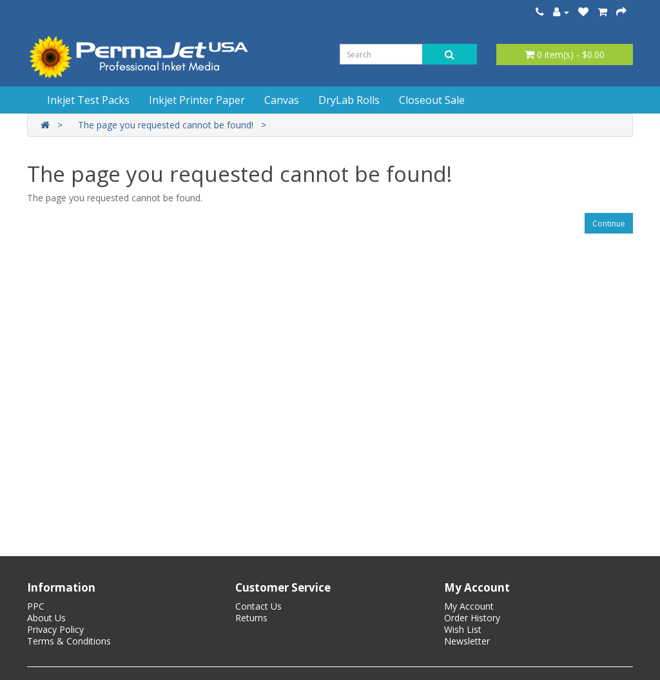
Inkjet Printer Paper (197, 100)
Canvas (281, 100)
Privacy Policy (55, 629)
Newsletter (467, 641)
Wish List (462, 629)
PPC (35, 606)
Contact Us (258, 606)
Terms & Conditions (69, 641)
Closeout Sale (432, 100)
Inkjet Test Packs (88, 100)
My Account (469, 606)
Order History (472, 618)
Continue (608, 223)
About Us (46, 618)
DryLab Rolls (349, 100)
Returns (251, 618)
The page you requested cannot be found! (165, 125)
